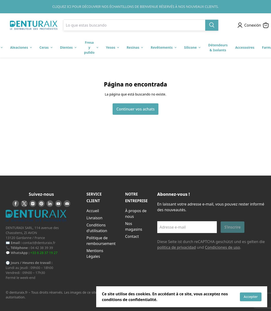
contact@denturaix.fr (39, 242)
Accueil (92, 210)
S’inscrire (232, 227)
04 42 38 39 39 (41, 247)
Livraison (94, 217)
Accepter (251, 296)
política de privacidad (176, 247)
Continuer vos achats (135, 109)
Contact (132, 236)
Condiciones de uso (222, 247)
